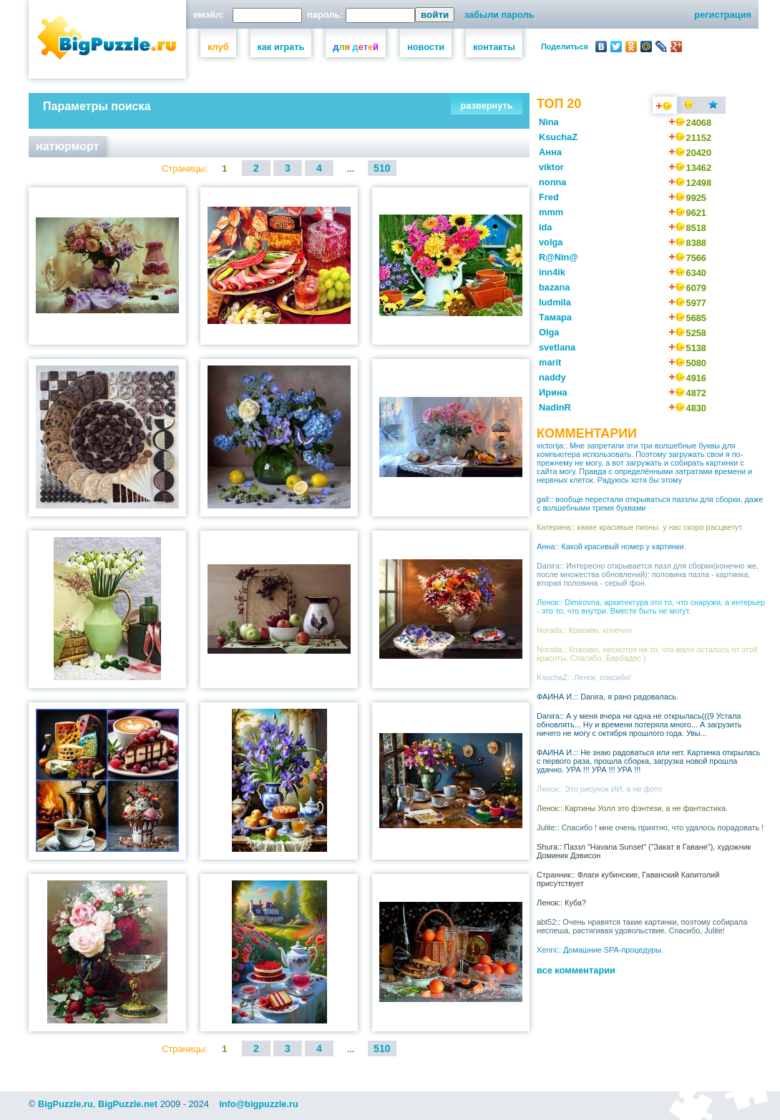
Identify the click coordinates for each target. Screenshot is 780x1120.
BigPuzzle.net (127, 1104)
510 (382, 168)
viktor (551, 167)
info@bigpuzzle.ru (258, 1104)
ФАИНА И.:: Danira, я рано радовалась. (607, 696)
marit (550, 362)
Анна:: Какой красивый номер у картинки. (611, 546)
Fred (549, 197)
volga (550, 242)
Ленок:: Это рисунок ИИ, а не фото (599, 789)
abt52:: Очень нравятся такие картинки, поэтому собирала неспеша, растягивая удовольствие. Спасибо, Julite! (642, 926)
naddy (552, 377)
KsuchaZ (558, 137)
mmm (551, 212)
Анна (550, 152)
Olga (549, 332)
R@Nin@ (558, 257)
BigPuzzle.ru (65, 1104)
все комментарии (576, 970)
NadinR (555, 407)
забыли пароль (499, 14)
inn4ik (552, 272)
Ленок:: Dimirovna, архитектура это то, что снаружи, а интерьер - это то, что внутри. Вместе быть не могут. (651, 606)
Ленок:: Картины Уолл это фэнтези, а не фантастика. (632, 808)
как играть (281, 46)
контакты (494, 46)
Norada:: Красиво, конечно (584, 630)
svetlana (557, 347)
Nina (549, 122)
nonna (552, 182)
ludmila (555, 302)
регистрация (722, 14)
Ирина (553, 392)
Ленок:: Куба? (561, 902)
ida (545, 227)
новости (425, 46)
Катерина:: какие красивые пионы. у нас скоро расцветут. (640, 527)
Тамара (555, 317)
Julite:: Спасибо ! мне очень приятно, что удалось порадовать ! (650, 827)
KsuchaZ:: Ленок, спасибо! (584, 677)
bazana (554, 287)
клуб (218, 46)
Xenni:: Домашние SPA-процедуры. (600, 949)
